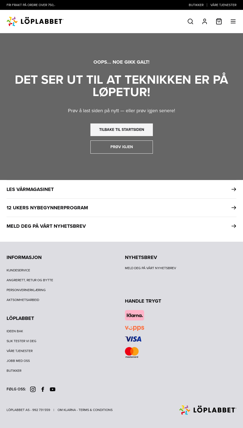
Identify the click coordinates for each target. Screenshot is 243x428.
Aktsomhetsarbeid (23, 299)
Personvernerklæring (26, 290)
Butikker (196, 5)
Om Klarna (67, 409)
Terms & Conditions (96, 409)
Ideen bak (15, 331)
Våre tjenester (223, 5)
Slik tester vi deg (21, 341)
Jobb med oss (18, 360)
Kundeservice (18, 270)
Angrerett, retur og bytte (30, 280)
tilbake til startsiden (121, 130)
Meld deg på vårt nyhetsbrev (150, 268)
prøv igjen (121, 147)
